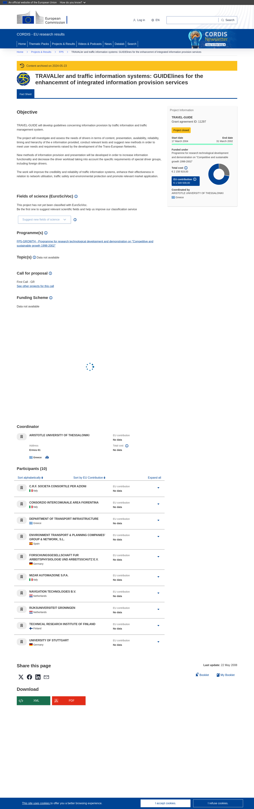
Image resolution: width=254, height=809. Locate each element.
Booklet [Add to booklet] (202, 674)
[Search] (228, 20)
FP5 (61, 52)
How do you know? (73, 2)
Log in (139, 20)
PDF (71, 700)
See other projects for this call (35, 286)
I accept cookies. (165, 803)
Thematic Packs (39, 43)
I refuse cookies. (218, 803)
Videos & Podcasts (90, 43)
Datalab (119, 43)
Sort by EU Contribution (88, 477)
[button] (155, 20)
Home (22, 43)
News (108, 43)
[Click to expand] (158, 487)
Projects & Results (63, 43)
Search (131, 43)
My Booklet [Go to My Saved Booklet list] (226, 675)
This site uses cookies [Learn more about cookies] (36, 803)
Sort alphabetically (29, 477)
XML (36, 700)
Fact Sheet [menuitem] (26, 94)
